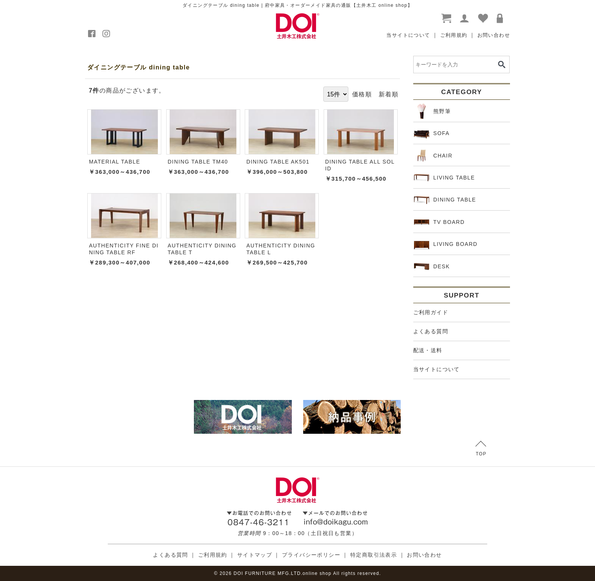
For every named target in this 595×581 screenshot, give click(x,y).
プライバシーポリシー (311, 555)
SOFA (432, 133)
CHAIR (433, 155)
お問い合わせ (493, 35)
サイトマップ (254, 555)
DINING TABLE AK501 (277, 162)
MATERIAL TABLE (114, 162)
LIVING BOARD (446, 244)
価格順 (362, 94)
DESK (432, 266)
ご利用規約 (454, 35)
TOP (480, 449)
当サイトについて (408, 35)
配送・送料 (427, 350)
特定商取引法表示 (373, 555)
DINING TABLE (445, 200)
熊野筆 (432, 111)
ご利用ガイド (430, 312)
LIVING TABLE (444, 177)
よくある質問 (430, 331)
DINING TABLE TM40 (198, 162)
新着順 (388, 94)
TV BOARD (439, 222)
